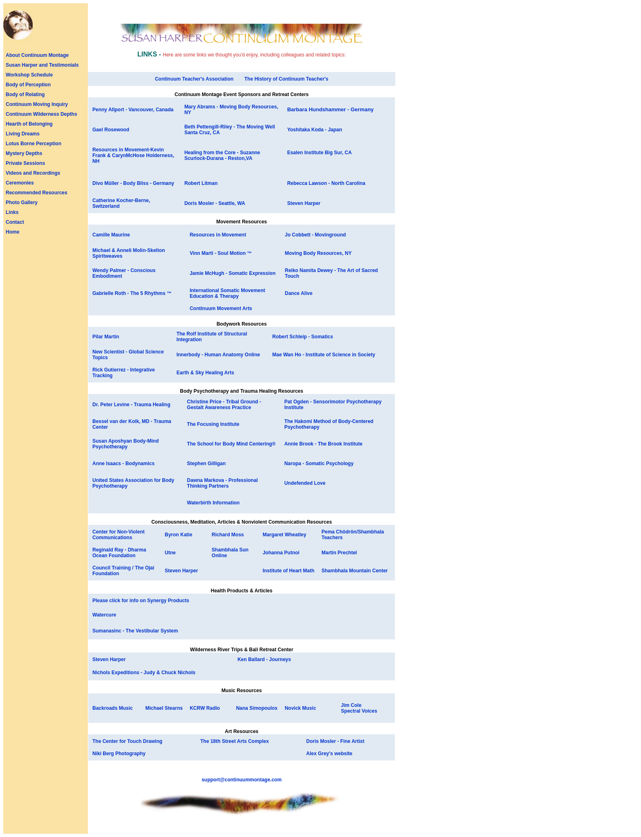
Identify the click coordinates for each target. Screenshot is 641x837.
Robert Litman (200, 183)
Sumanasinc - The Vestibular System (135, 631)
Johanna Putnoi (280, 553)
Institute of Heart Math (288, 571)
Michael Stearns (164, 708)
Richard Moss (228, 535)
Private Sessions (25, 163)
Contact (15, 222)
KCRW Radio (205, 708)
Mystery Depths (24, 153)
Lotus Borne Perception (33, 143)
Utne (170, 553)
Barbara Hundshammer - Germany (330, 109)
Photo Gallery (22, 202)
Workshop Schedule (29, 75)
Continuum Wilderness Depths (41, 114)
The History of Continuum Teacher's (286, 79)
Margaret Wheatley (284, 535)
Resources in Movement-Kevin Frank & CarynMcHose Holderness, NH (133, 155)
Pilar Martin (105, 337)
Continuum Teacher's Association (194, 79)
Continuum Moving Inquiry (37, 104)
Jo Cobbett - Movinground (315, 235)
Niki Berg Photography (119, 753)
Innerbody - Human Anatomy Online (218, 355)
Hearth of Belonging (29, 124)
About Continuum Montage (37, 55)
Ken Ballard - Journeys (264, 659)
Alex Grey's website (329, 753)
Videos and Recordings (33, 173)
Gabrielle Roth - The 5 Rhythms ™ (132, 293)
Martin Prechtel (339, 553)
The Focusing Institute (213, 424)
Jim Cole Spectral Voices (359, 708)
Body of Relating (25, 94)
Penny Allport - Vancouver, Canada (132, 109)
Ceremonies (20, 183)
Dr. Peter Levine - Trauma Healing (131, 404)
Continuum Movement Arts (221, 308)
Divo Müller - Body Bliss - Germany (133, 183)
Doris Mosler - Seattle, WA (214, 203)
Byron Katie (178, 535)
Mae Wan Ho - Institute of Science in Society (323, 355)
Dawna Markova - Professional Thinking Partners (222, 483)
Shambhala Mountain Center (354, 571)
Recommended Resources (36, 193)
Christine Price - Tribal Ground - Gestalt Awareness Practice (224, 404)
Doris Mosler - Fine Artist (335, 741)
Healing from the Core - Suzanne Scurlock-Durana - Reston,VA (222, 155)
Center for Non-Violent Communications (118, 534)
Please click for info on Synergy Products (140, 600)
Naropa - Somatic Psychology (318, 463)
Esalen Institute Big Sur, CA (319, 152)
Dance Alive (299, 293)
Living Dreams (23, 134)
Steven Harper (303, 203)
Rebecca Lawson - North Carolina (326, 183)
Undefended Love (304, 483)
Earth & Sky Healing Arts (205, 373)
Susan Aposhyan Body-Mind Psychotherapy (125, 444)
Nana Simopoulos (256, 708)
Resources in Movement (218, 235)
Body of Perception (28, 85)
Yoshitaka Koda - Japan (314, 130)
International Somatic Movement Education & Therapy (227, 293)
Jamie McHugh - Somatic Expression (233, 273)
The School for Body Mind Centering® (231, 444)
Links (12, 212)
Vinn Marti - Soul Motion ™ (221, 253)
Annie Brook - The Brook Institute (323, 444)
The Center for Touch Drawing (127, 741)
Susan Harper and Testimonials (42, 65)
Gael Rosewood (110, 130)
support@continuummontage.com (242, 780)
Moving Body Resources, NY (318, 253)
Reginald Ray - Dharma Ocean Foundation (119, 552)
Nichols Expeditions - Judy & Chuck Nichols (143, 672)
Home (12, 232)
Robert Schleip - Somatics (302, 337)
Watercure (104, 615)
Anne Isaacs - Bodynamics (123, 463)
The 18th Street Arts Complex (234, 741)
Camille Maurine (111, 235)
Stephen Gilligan (206, 463)
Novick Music (300, 708)
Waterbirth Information (213, 503)
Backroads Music (112, 708)
